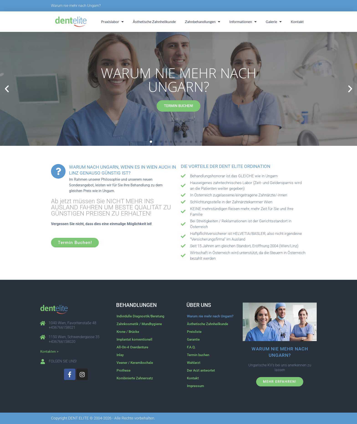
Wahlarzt (193, 363)
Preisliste (194, 332)
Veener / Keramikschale (135, 363)
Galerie (274, 22)
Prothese (123, 370)
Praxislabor (112, 22)
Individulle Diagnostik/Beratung (140, 316)
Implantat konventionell (134, 339)
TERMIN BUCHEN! (178, 106)
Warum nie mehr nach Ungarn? (76, 5)
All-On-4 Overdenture (132, 347)
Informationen (243, 22)
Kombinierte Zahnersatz (135, 378)
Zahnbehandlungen (202, 22)
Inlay (120, 355)
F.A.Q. (191, 347)
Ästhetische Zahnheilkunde (154, 21)
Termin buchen (198, 355)
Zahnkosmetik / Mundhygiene (139, 324)
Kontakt (297, 21)
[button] (6, 88)
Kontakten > (49, 351)
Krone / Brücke (128, 332)
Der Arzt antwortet (201, 370)
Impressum (195, 386)
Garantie (193, 339)
